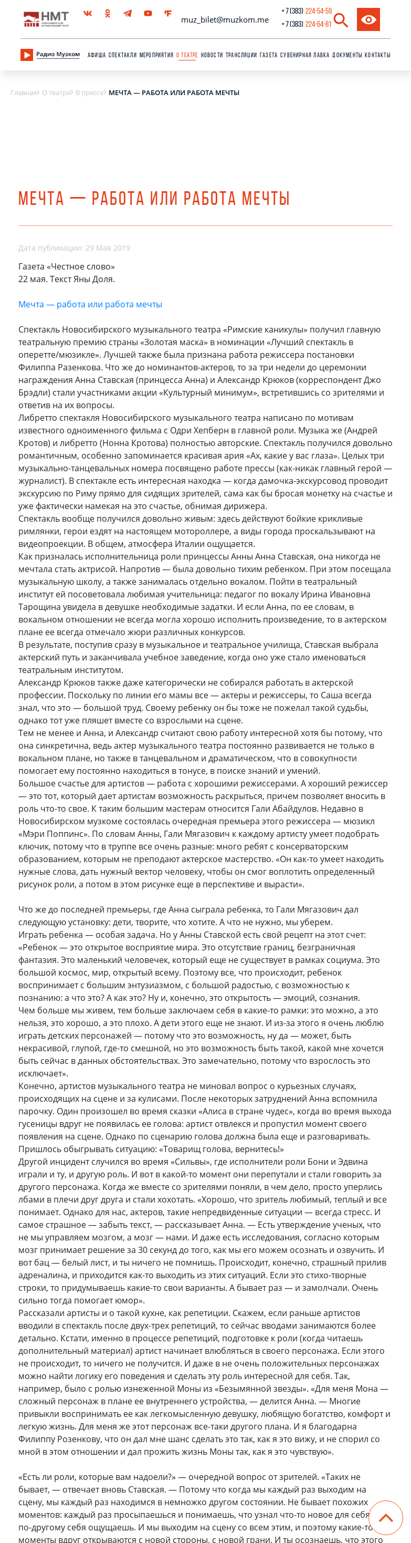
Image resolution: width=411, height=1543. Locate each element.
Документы (347, 56)
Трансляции (241, 56)
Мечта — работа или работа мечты (90, 304)
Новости (212, 56)
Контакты (378, 56)
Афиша (97, 56)
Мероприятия (157, 56)
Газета (269, 56)
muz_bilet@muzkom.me (225, 19)
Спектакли (123, 56)
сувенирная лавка (305, 56)
